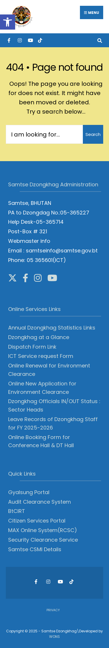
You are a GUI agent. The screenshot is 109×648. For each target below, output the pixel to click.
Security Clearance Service (43, 539)
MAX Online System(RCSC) (42, 530)
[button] (7, 22)
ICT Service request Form (40, 356)
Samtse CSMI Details (34, 549)
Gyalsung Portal (28, 492)
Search (93, 134)
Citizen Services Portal (36, 520)
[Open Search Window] (99, 40)
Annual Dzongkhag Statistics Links (51, 327)
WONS (54, 636)
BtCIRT (16, 511)
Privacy (53, 610)
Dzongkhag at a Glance (38, 337)
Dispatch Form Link (32, 346)
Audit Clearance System (39, 501)
